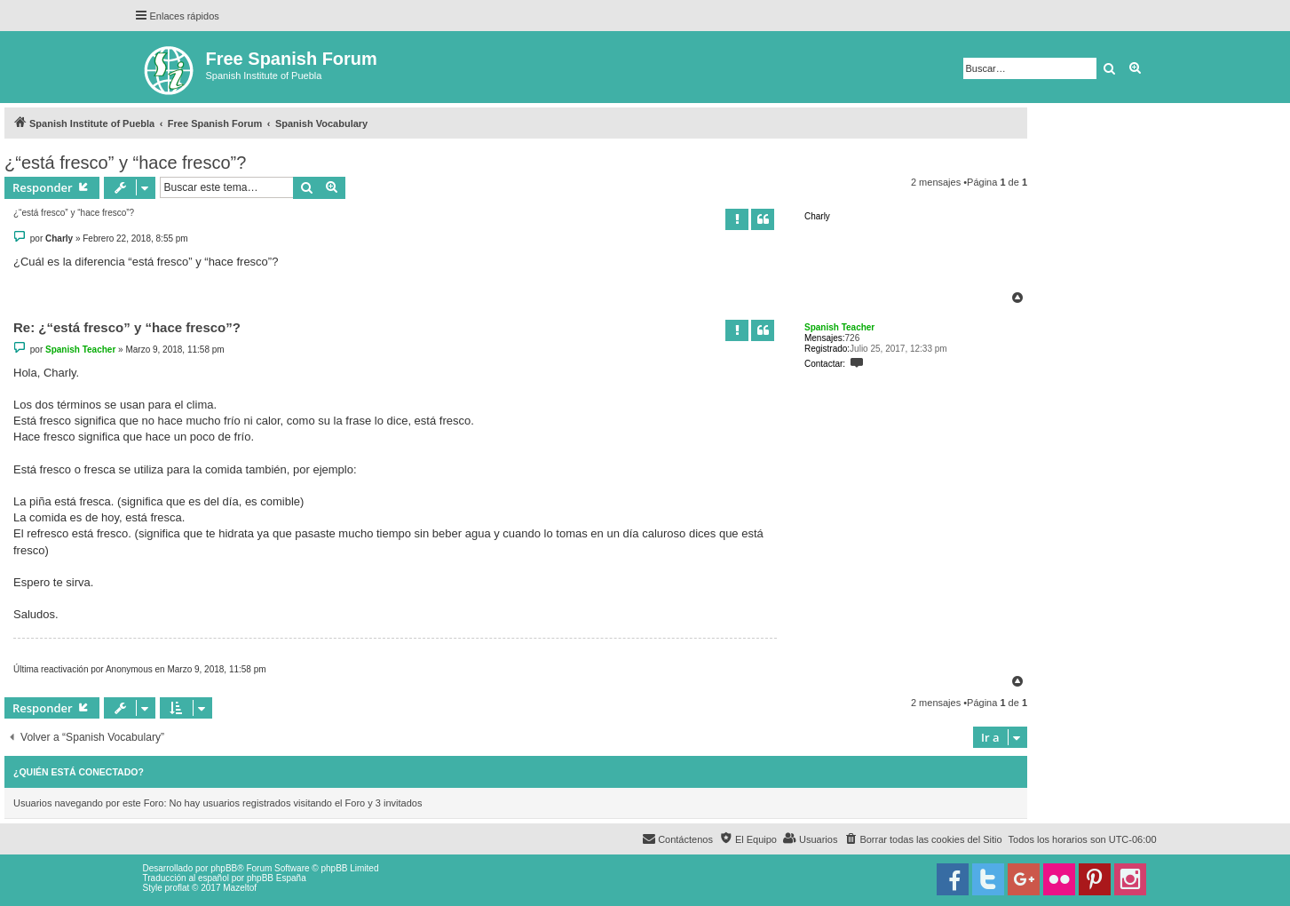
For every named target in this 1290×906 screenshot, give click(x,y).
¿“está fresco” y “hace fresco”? (125, 162)
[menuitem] (922, 839)
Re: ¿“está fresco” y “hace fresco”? (127, 327)
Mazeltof (240, 888)
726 (852, 338)
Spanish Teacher (839, 327)
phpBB (223, 868)
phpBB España (276, 878)
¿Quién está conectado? (78, 772)
